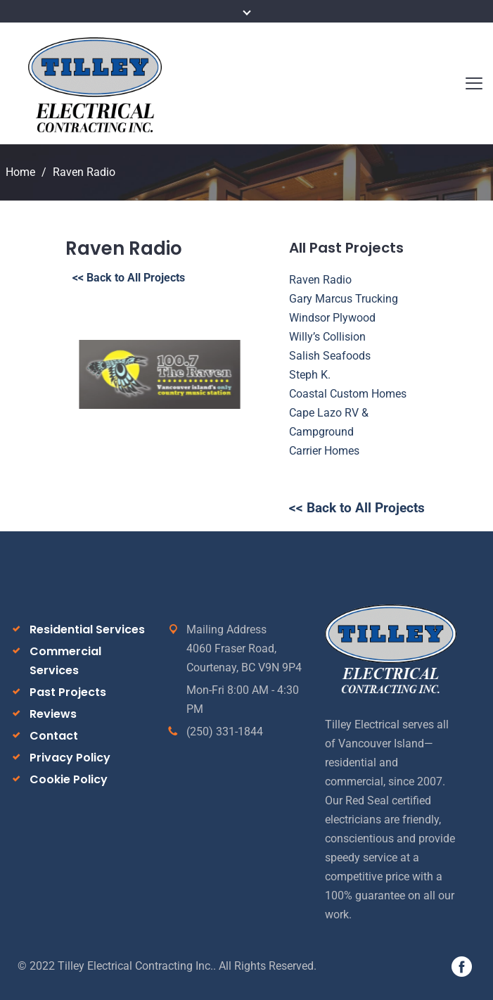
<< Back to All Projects (128, 277)
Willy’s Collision (327, 336)
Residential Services (87, 629)
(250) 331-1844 (224, 731)
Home (20, 172)
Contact (54, 736)
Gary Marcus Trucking (343, 298)
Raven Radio (320, 279)
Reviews (53, 714)
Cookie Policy (69, 779)
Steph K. (310, 374)
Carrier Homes (324, 450)
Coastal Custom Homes (347, 393)
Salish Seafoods (330, 355)
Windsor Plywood (332, 317)
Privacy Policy (70, 757)
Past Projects (68, 692)
